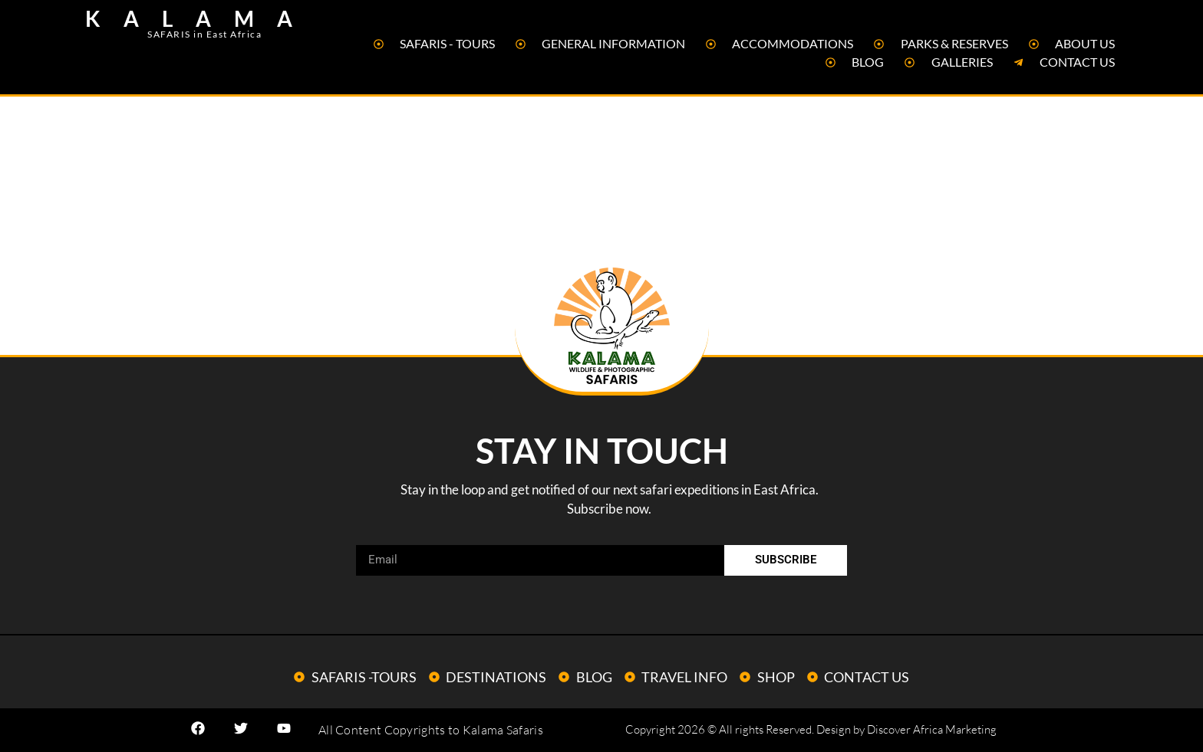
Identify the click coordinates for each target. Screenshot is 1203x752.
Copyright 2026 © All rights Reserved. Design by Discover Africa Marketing (811, 729)
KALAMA (200, 18)
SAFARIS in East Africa (204, 34)
